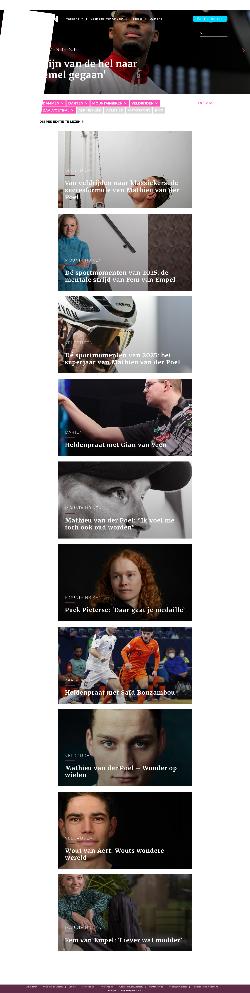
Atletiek (114, 110)
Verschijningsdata (178, 986)
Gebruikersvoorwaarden (131, 986)
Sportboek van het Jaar (107, 18)
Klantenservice (156, 986)
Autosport (139, 110)
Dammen (51, 103)
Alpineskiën (90, 110)
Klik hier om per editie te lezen (53, 121)
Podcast (136, 18)
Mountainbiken (107, 103)
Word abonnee (210, 18)
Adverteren (31, 986)
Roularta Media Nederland (205, 986)
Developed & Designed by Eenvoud (124, 990)
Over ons (156, 18)
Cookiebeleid (88, 986)
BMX (159, 110)
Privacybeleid (107, 986)
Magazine (72, 18)
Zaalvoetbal (56, 110)
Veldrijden (142, 103)
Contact (72, 986)
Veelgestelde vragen (53, 986)
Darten (75, 103)
